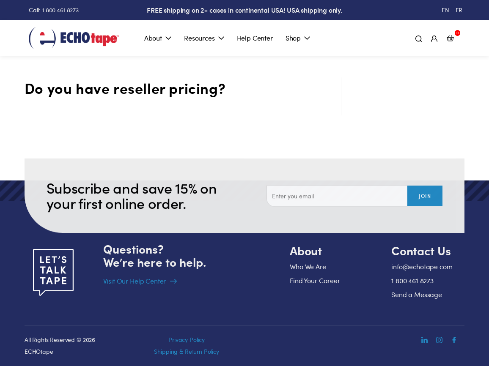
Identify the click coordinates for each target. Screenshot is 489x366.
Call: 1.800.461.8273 (54, 10)
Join (425, 201)
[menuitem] (445, 10)
